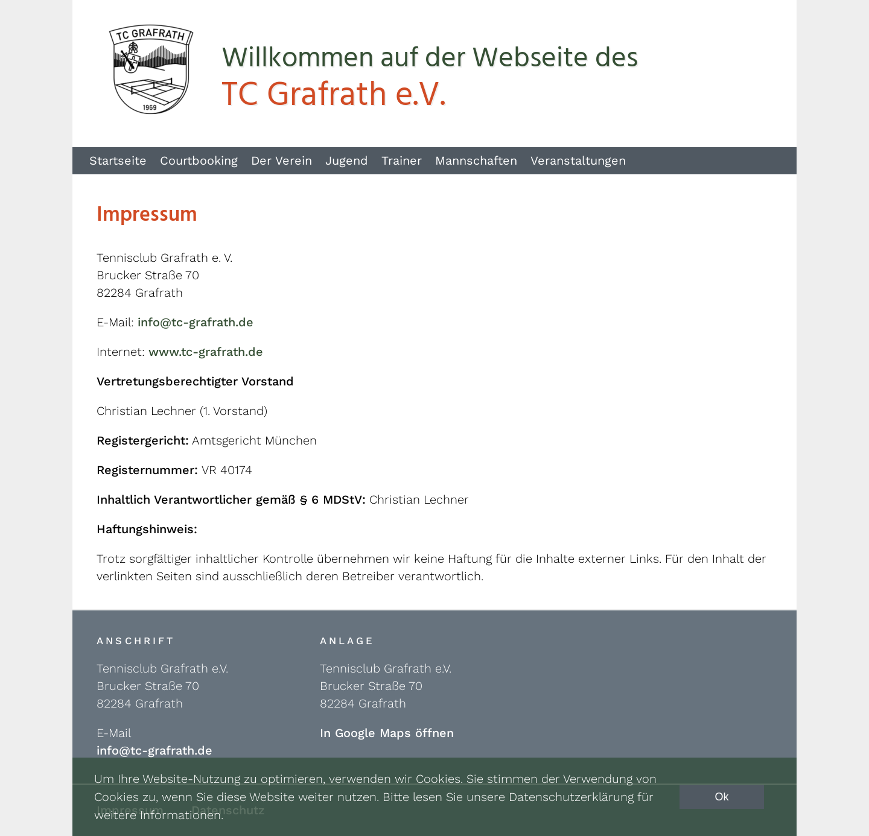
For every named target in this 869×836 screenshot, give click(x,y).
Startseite (118, 160)
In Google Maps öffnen (387, 733)
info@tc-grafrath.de (195, 322)
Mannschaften (476, 160)
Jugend (346, 160)
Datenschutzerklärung (571, 797)
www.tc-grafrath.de (205, 351)
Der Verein (281, 160)
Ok (721, 797)
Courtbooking (199, 160)
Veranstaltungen (578, 160)
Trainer (401, 160)
